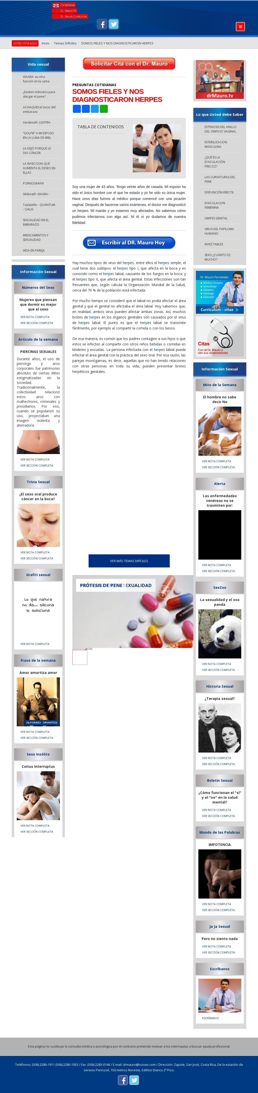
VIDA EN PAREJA (34, 250)
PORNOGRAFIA (33, 183)
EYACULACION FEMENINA (215, 205)
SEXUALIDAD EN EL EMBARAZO (36, 222)
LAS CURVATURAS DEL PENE (220, 179)
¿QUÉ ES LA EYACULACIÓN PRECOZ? (215, 161)
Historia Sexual (219, 686)
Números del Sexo (38, 287)
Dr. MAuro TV (68, 10)
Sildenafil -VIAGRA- (36, 194)
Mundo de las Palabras (219, 832)
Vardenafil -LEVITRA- (37, 122)
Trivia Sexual (38, 481)
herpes (128, 262)
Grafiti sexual (38, 574)
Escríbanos (220, 968)
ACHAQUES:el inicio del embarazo (39, 109)
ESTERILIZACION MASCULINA (216, 144)
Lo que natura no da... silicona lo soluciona (38, 605)
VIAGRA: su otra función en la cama (36, 79)
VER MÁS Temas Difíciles (129, 561)
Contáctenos (67, 5)
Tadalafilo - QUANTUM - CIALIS (39, 207)
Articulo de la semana (38, 339)
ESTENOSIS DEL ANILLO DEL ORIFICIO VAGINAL (221, 129)
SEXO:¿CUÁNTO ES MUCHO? (217, 257)
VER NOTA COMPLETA (34, 317)
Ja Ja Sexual (219, 926)
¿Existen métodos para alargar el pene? (39, 94)
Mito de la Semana (220, 384)
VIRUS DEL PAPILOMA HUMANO (219, 231)
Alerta (219, 483)
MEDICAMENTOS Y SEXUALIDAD (35, 237)
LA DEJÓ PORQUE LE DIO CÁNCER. (37, 150)
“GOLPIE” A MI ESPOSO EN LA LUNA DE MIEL (38, 135)
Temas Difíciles (65, 43)
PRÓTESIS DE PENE (101, 585)
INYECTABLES (214, 244)
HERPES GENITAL (216, 218)
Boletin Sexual (220, 780)
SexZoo (219, 587)
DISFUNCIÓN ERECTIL (219, 192)
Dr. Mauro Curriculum (73, 16)
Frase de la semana (38, 660)
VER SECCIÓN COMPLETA (36, 323)
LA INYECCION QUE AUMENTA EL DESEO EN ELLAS (39, 168)
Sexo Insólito (38, 754)
